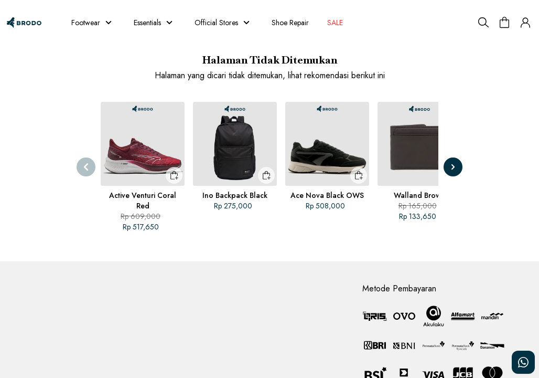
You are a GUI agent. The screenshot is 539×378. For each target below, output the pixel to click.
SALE (335, 22)
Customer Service (35, 282)
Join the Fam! (205, 321)
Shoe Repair (290, 22)
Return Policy (205, 302)
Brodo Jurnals (205, 283)
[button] (525, 22)
